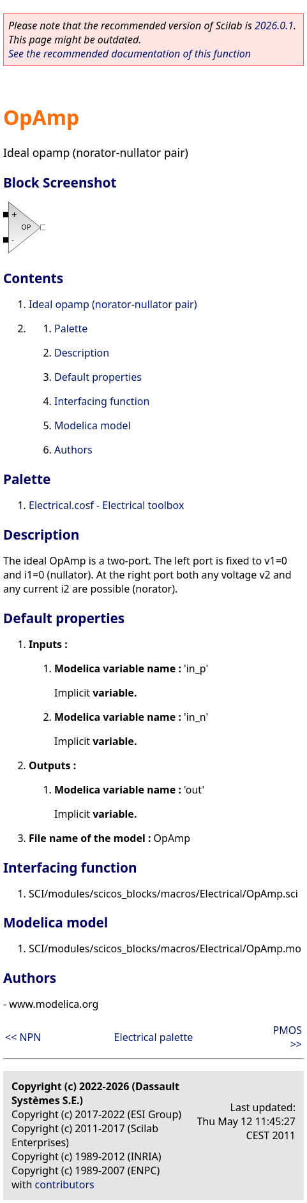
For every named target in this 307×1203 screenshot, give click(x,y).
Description (81, 353)
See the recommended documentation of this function (129, 54)
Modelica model (92, 425)
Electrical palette (153, 1037)
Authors (73, 450)
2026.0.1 (274, 25)
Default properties (98, 377)
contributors (64, 1184)
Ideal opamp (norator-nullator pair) (113, 304)
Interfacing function (101, 401)
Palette (70, 328)
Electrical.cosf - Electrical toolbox (106, 505)
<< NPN (23, 1037)
